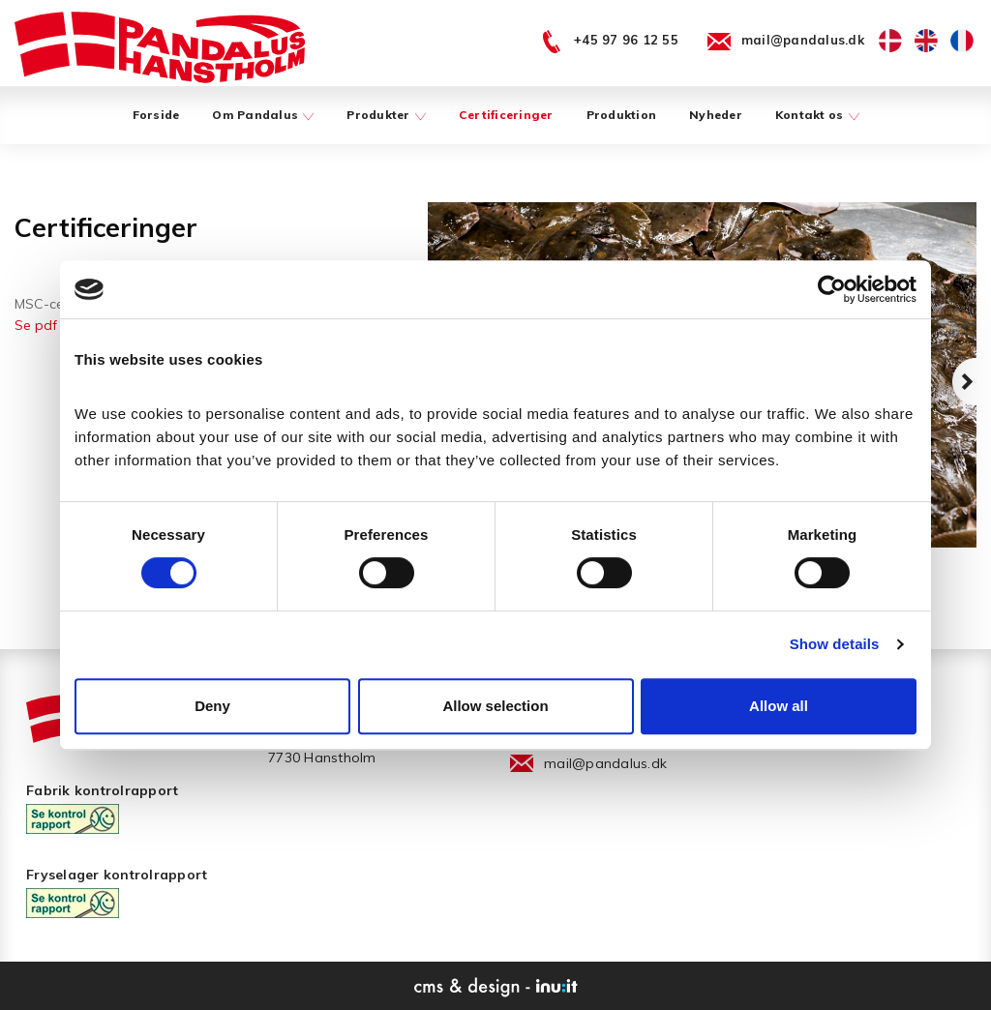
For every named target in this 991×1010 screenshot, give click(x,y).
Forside (156, 114)
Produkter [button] (386, 114)
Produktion (621, 114)
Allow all (778, 706)
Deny (212, 706)
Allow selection (495, 706)
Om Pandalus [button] (263, 114)
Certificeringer (506, 114)
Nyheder (715, 114)
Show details (835, 644)
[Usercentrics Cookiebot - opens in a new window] (831, 289)
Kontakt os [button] (817, 114)
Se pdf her (48, 325)
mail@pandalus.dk (605, 763)
